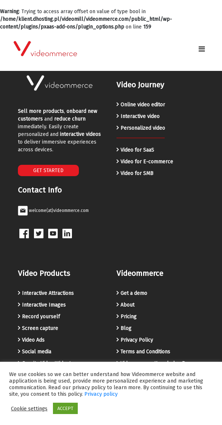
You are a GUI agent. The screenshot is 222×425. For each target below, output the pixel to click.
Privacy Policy (136, 340)
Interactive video (140, 116)
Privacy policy (101, 394)
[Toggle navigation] (202, 48)
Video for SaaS (137, 150)
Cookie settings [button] (29, 408)
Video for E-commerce (146, 162)
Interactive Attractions (48, 293)
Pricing (128, 317)
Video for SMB (136, 173)
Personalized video (142, 128)
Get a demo (133, 293)
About (127, 305)
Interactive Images (44, 305)
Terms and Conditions (145, 352)
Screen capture (40, 328)
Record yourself (41, 317)
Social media (36, 352)
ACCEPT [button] (65, 408)
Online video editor (142, 105)
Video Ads (33, 340)
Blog (125, 328)
